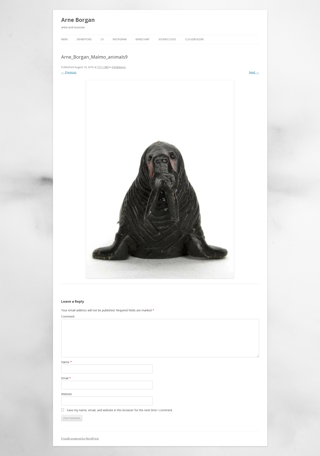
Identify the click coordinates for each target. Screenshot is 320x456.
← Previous (68, 72)
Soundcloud (167, 39)
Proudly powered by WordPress (80, 438)
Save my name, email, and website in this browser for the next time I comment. (120, 410)
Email (66, 378)
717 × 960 (103, 67)
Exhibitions (84, 39)
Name (66, 362)
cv (102, 39)
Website (66, 394)
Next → (254, 72)
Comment (68, 316)
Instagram (120, 39)
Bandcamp (142, 39)
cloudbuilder (194, 39)
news (64, 39)
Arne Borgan (78, 20)
